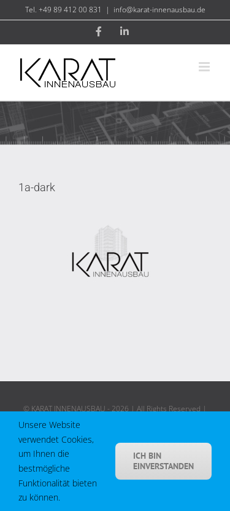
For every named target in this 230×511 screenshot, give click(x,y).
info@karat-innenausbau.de (159, 9)
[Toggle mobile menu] (205, 66)
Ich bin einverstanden (163, 461)
